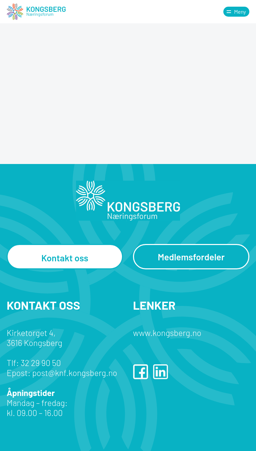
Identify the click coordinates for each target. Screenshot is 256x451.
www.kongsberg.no (167, 333)
